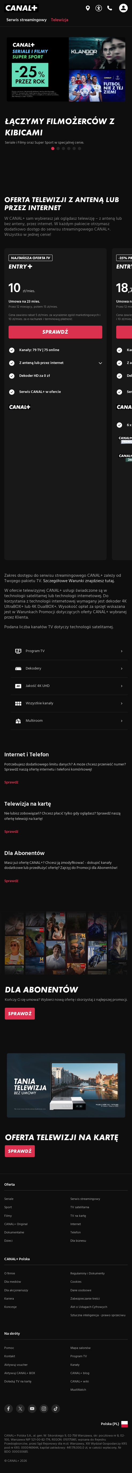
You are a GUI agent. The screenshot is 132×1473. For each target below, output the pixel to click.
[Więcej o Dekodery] (121, 669)
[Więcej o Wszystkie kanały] (121, 703)
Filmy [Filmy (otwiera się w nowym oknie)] (8, 1216)
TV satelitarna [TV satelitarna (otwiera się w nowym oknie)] (79, 1207)
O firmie (9, 1273)
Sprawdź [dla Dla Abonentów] (11, 881)
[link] (20, 1014)
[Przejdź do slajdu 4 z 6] (68, 148)
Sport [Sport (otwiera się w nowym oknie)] (8, 1207)
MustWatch (78, 1390)
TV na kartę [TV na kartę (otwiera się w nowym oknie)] (78, 1216)
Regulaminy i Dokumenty (87, 1273)
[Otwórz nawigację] (123, 8)
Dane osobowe (80, 1290)
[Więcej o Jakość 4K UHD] (121, 686)
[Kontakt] (109, 8)
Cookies (75, 1282)
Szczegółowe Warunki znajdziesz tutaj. (79, 581)
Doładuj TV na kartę (17, 1381)
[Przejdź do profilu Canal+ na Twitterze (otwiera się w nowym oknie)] (20, 1408)
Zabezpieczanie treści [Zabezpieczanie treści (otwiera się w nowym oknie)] (85, 1298)
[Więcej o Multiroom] (121, 721)
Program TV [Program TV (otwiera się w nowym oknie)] (78, 1356)
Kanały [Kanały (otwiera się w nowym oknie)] (75, 1365)
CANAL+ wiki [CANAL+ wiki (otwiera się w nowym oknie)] (79, 1381)
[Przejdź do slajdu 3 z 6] (63, 148)
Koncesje (10, 1307)
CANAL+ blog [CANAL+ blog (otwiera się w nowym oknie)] (79, 1373)
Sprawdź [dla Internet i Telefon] (11, 783)
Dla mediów (12, 1282)
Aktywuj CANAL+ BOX (19, 1373)
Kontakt (9, 1356)
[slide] (66, 94)
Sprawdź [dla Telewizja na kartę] (11, 832)
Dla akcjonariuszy (16, 1290)
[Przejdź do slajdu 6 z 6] (79, 148)
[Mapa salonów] (87, 8)
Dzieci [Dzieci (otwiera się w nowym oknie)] (8, 1241)
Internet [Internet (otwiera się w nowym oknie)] (75, 1224)
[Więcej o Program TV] (121, 651)
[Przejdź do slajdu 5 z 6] (74, 148)
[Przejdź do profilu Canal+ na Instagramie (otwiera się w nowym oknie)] (44, 1408)
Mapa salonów (80, 1348)
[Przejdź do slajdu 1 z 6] (52, 148)
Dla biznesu (78, 1241)
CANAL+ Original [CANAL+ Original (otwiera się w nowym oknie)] (16, 1224)
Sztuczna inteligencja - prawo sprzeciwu (97, 1315)
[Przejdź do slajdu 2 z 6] (58, 148)
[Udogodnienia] (98, 8)
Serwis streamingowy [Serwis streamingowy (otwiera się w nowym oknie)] (85, 1199)
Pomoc (9, 1348)
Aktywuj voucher (16, 1365)
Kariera (9, 1298)
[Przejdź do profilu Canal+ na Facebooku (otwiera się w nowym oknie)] (8, 1408)
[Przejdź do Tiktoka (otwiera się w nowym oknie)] (55, 1408)
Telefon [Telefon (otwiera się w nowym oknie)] (75, 1232)
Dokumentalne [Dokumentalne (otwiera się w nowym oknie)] (14, 1232)
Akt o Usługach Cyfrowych (88, 1307)
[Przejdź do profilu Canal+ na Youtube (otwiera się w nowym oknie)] (32, 1408)
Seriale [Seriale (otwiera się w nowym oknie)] (8, 1199)
